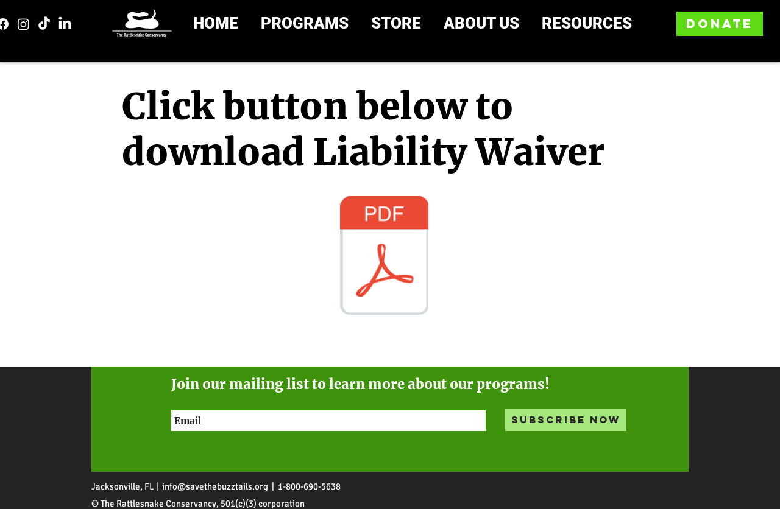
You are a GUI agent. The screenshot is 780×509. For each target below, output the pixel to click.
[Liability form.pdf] (384, 257)
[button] (314, 24)
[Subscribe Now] (565, 420)
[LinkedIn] (65, 24)
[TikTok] (44, 24)
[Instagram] (23, 24)
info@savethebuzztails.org (215, 486)
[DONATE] (719, 24)
